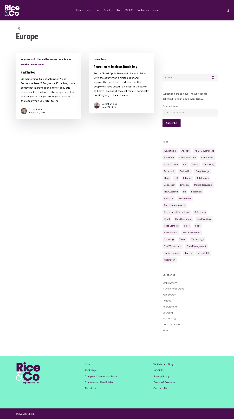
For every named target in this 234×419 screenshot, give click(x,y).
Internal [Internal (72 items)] (187, 178)
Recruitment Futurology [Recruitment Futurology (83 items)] (176, 212)
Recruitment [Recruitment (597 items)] (185, 198)
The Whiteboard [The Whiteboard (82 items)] (172, 246)
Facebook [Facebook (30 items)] (169, 171)
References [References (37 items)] (200, 212)
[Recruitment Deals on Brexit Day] (121, 83)
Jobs (87, 364)
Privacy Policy (161, 376)
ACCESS (158, 370)
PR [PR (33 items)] (184, 191)
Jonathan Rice (109, 104)
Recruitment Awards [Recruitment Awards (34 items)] (174, 205)
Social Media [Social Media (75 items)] (170, 232)
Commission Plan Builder (99, 382)
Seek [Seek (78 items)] (197, 225)
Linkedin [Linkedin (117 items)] (184, 185)
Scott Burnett (36, 109)
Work (165, 330)
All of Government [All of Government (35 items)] (204, 150)
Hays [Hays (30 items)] (166, 178)
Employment (28, 59)
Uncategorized (171, 324)
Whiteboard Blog (163, 364)
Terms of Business (164, 382)
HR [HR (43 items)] (176, 178)
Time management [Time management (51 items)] (196, 246)
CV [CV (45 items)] (185, 164)
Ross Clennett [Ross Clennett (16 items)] (171, 225)
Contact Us (160, 388)
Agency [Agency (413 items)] (185, 150)
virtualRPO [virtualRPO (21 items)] (203, 253)
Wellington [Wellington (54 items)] (169, 260)
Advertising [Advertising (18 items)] (170, 150)
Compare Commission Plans (101, 376)
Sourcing (167, 312)
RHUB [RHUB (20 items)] (167, 219)
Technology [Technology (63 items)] (197, 239)
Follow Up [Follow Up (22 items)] (185, 171)
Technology (169, 318)
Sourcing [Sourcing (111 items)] (169, 239)
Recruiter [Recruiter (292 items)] (168, 198)
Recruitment (38, 64)
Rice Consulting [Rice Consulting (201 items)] (183, 219)
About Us (90, 388)
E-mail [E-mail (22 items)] (195, 164)
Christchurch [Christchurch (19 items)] (171, 164)
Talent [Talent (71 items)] (182, 239)
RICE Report (92, 370)
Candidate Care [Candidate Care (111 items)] (187, 157)
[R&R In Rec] (48, 86)
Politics (25, 64)
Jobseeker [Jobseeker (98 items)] (169, 185)
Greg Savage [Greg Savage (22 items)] (202, 171)
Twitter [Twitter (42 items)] (188, 253)
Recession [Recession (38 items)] (196, 191)
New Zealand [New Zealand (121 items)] (171, 191)
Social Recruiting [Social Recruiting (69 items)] (191, 232)
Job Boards (65, 59)
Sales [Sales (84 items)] (187, 225)
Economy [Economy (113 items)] (209, 164)
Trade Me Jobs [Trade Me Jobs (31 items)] (171, 253)
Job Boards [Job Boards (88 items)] (203, 178)
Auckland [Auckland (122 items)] (169, 157)
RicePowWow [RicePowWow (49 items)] (204, 219)
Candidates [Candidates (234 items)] (207, 157)
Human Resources (47, 59)
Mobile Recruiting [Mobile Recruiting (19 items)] (203, 185)
